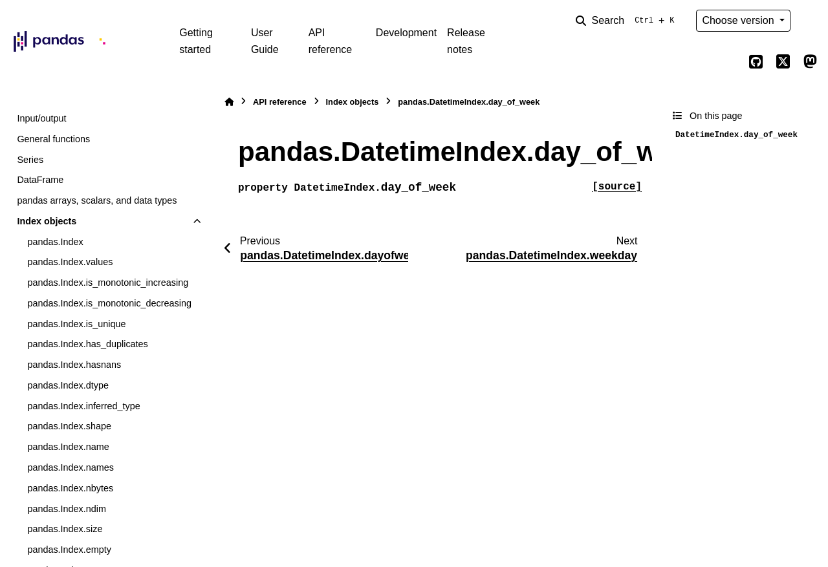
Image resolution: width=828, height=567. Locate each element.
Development (406, 32)
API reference (331, 41)
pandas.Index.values (70, 262)
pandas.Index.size (64, 529)
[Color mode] (810, 21)
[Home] (229, 102)
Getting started (196, 41)
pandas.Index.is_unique (76, 324)
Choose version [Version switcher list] (739, 20)
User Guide (265, 41)
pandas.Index (55, 242)
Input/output (41, 118)
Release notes (466, 41)
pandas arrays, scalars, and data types (97, 200)
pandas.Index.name (68, 447)
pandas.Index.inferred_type (83, 406)
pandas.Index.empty (69, 549)
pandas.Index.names (70, 467)
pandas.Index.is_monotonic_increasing (107, 282)
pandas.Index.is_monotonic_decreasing (109, 303)
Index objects (46, 221)
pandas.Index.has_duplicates (87, 344)
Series (30, 160)
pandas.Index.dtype (68, 385)
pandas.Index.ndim (66, 509)
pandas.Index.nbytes (70, 488)
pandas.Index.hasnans (74, 364)
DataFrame (40, 180)
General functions (53, 139)
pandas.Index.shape (69, 426)
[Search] (627, 21)
